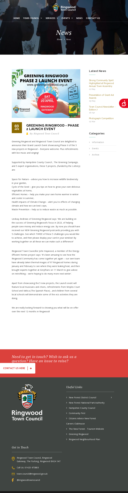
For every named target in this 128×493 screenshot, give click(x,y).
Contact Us (93, 18)
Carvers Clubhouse (75, 414)
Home (17, 18)
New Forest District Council (82, 388)
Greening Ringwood (78, 424)
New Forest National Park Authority (86, 393)
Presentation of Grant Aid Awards (101, 98)
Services (50, 18)
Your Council (31, 18)
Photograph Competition (101, 119)
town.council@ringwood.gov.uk (32, 464)
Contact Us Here (98, 359)
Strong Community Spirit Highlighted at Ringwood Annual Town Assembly (101, 84)
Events (66, 18)
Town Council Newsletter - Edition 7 (102, 110)
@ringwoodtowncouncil (28, 470)
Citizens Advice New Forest (82, 409)
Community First (77, 403)
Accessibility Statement (104, 487)
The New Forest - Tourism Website (86, 419)
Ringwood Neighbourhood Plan (84, 429)
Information (98, 142)
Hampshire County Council (82, 398)
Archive (95, 154)
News (79, 18)
